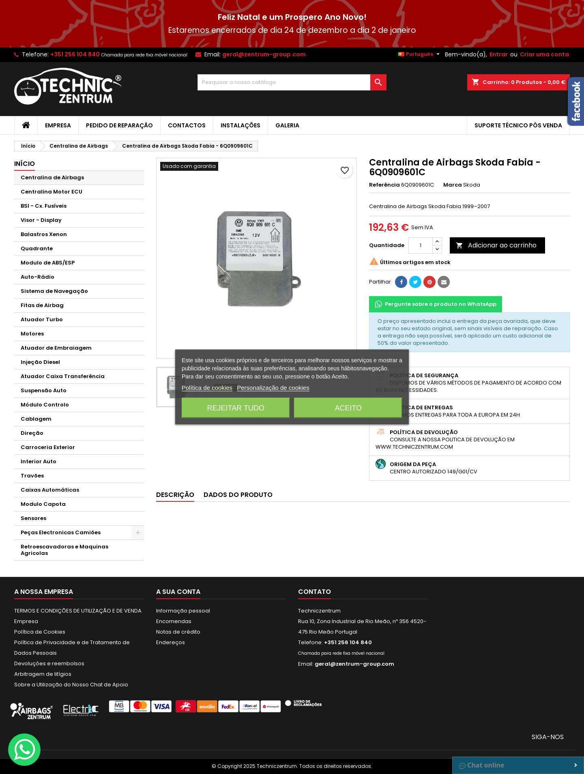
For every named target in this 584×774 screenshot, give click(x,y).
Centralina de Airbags (52, 177)
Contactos (187, 125)
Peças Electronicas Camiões (61, 532)
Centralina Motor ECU (51, 192)
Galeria (287, 125)
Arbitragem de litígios (42, 674)
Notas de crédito (178, 632)
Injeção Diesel (40, 362)
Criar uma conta (544, 54)
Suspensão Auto (44, 390)
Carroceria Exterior (48, 447)
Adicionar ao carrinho (496, 245)
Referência (384, 185)
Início (24, 163)
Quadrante (37, 248)
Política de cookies (207, 387)
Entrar (499, 54)
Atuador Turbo (42, 319)
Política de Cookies (39, 632)
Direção (32, 433)
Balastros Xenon (44, 234)
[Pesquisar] (292, 82)
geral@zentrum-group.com (264, 54)
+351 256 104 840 (75, 54)
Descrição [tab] (175, 494)
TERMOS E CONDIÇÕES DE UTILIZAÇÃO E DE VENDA (78, 611)
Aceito (348, 408)
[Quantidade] (420, 245)
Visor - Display (41, 220)
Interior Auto (38, 461)
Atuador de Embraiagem (56, 348)
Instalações (240, 125)
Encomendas (173, 621)
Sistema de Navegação (54, 291)
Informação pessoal (183, 611)
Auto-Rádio (37, 277)
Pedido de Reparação (119, 125)
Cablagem (36, 419)
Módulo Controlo (45, 404)
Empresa (58, 125)
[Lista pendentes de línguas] (420, 54)
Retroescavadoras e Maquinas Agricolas (64, 550)
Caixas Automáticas (50, 490)
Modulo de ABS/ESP (48, 263)
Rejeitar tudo (235, 408)
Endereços (170, 642)
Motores (32, 334)
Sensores (33, 518)
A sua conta (178, 591)
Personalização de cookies (273, 387)
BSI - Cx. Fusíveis (44, 206)
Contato (314, 591)
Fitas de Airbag (42, 305)
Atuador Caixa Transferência (63, 376)
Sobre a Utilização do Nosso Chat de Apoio (71, 684)
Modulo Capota (43, 504)
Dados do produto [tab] (238, 494)
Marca (452, 185)
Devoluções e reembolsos (49, 663)
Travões (32, 475)
